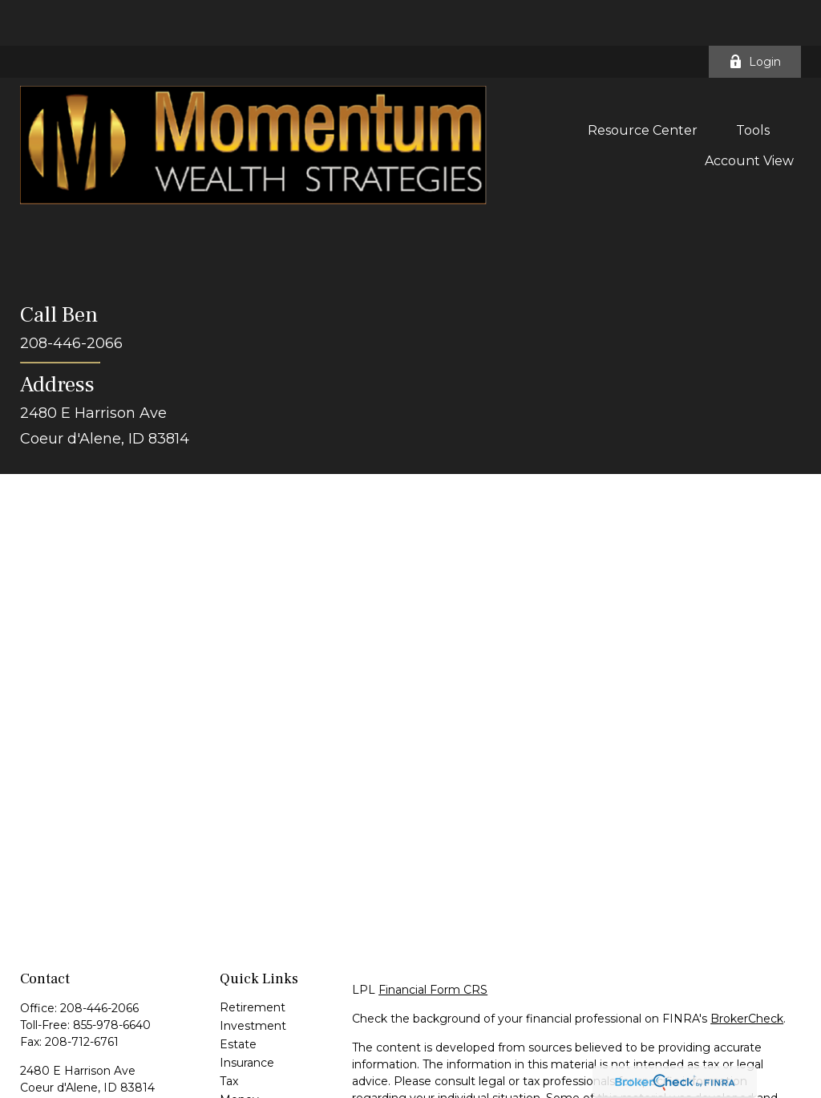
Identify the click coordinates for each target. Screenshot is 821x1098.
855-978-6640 (112, 979)
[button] (642, 84)
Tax (229, 1035)
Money (239, 1054)
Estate (238, 998)
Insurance (247, 1017)
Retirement (252, 961)
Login (755, 16)
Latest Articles (260, 1072)
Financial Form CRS (432, 944)
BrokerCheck (746, 973)
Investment (253, 980)
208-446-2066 (99, 962)
